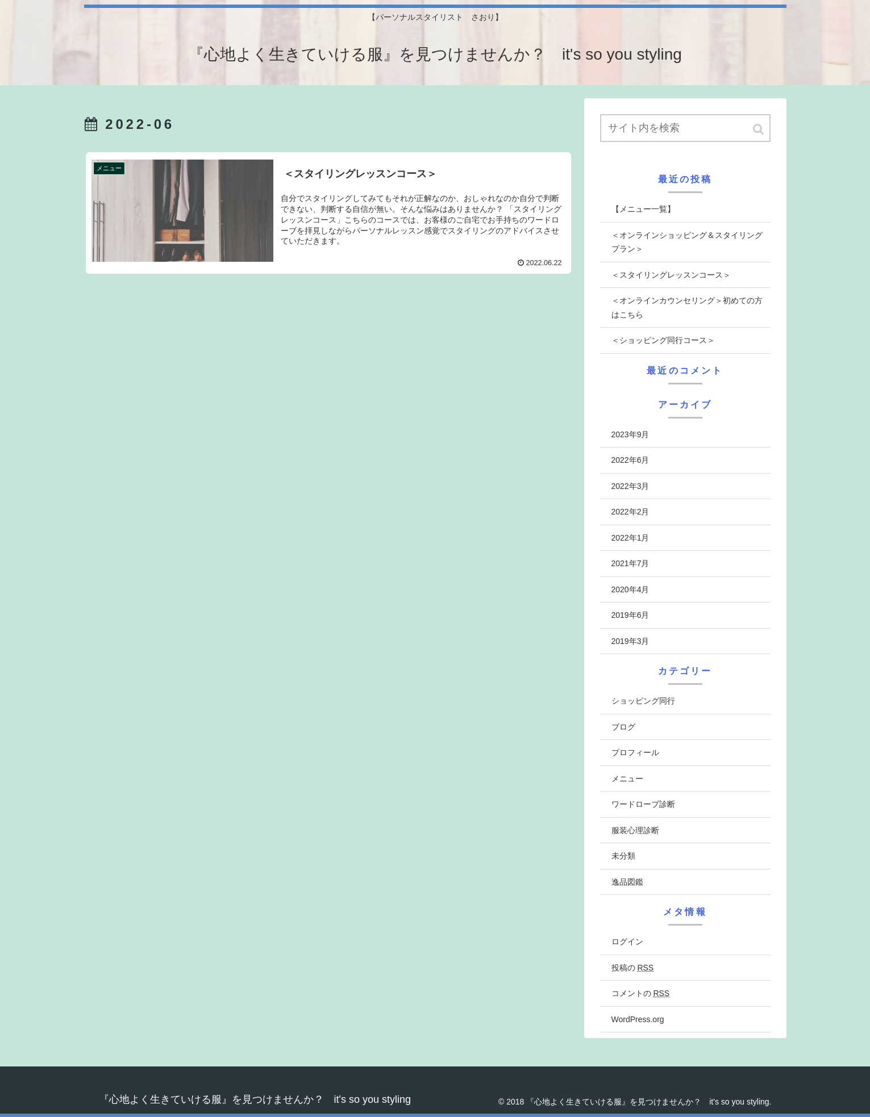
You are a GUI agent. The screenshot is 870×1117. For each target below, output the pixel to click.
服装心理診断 (635, 830)
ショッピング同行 (643, 700)
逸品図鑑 (627, 881)
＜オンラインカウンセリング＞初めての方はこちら (687, 307)
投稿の (632, 967)
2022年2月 (630, 511)
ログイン (627, 941)
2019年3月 (630, 641)
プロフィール (635, 752)
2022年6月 (630, 460)
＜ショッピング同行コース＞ (663, 340)
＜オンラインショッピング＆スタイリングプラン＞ (687, 242)
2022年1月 (630, 537)
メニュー (627, 778)
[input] (685, 128)
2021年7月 (630, 563)
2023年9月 (630, 434)
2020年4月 (630, 589)
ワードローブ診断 (643, 804)
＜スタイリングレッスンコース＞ (671, 274)
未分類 (623, 855)
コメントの (640, 993)
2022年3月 (630, 486)
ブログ (623, 726)
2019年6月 (630, 615)
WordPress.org (637, 1019)
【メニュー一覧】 (643, 209)
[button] (759, 129)
